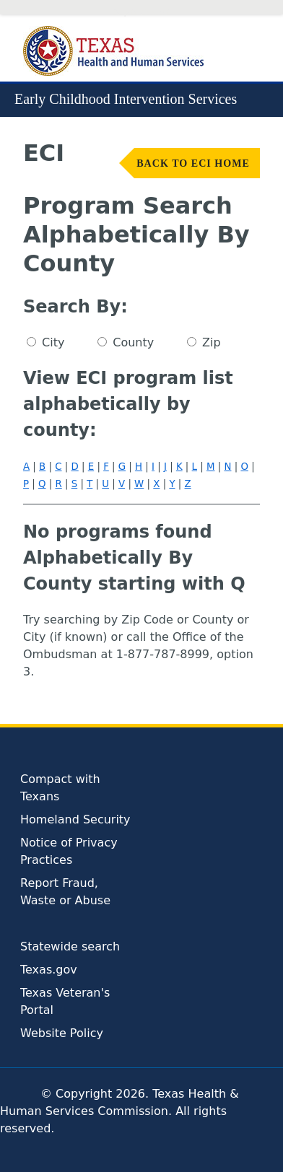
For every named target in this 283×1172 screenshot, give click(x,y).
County (133, 342)
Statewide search (70, 946)
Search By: (75, 307)
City (53, 342)
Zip (211, 342)
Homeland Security (75, 819)
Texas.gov (48, 969)
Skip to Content (141, 13)
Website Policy (61, 1033)
